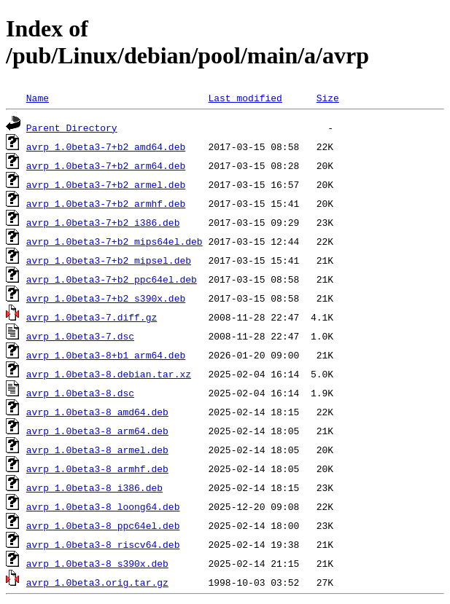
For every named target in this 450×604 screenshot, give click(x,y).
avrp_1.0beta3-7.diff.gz (91, 316)
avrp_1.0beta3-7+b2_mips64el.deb (114, 241)
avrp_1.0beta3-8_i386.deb (94, 487)
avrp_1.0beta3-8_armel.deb (97, 449)
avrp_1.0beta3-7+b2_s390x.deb (105, 298)
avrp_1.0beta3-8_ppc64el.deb (103, 525)
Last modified (245, 97)
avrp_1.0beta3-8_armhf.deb (97, 468)
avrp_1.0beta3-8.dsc (80, 392)
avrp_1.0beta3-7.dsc (80, 335)
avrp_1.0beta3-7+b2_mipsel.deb (108, 260)
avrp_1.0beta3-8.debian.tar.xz (108, 373)
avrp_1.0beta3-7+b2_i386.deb (103, 222)
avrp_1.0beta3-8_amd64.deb (97, 411)
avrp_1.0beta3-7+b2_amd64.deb (105, 146)
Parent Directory (71, 127)
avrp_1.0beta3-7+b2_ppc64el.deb (111, 279)
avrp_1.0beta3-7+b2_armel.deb (105, 184)
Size (328, 97)
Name (37, 97)
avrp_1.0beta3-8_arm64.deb (97, 430)
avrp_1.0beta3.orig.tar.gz (97, 582)
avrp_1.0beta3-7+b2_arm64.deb (105, 165)
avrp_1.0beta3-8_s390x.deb (97, 563)
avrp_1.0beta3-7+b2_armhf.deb (105, 203)
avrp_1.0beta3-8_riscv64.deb (103, 544)
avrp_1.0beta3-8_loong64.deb (103, 506)
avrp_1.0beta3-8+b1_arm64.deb (105, 354)
